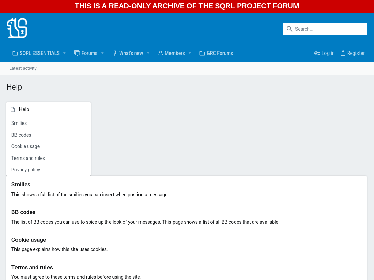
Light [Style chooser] (14, 273)
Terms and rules (28, 158)
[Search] (325, 29)
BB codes (22, 135)
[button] (64, 53)
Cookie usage (26, 146)
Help (343, 273)
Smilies (19, 123)
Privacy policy (26, 169)
